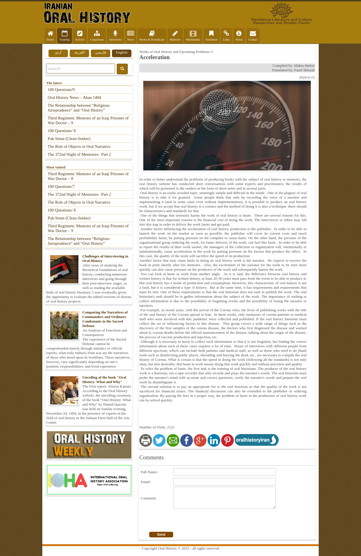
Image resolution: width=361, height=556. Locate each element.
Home (50, 35)
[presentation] (216, 521)
